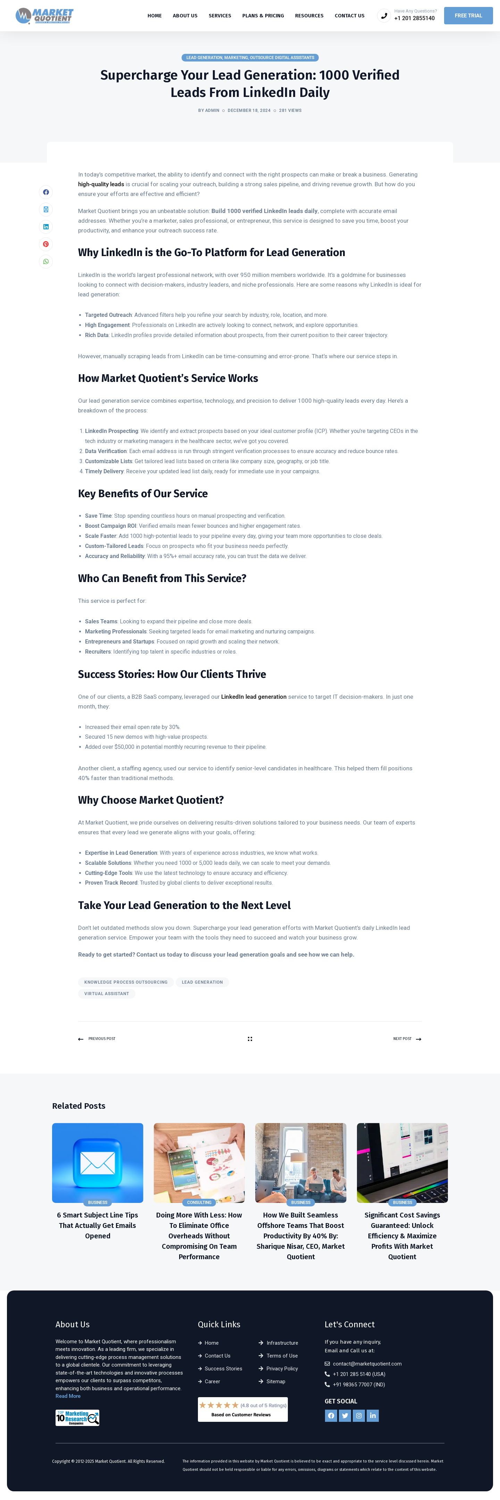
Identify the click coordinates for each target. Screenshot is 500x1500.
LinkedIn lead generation (254, 698)
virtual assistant (106, 995)
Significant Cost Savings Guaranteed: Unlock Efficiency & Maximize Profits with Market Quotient (402, 1238)
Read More (68, 1398)
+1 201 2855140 (414, 18)
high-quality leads (101, 185)
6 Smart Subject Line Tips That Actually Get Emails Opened (97, 1227)
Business (97, 1204)
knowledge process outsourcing (126, 983)
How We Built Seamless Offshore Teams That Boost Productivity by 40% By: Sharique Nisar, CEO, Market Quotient (301, 1238)
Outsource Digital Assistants (282, 57)
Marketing (236, 57)
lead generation (202, 983)
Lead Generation (204, 57)
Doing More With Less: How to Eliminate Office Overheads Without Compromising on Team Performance (199, 1238)
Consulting (199, 1204)
